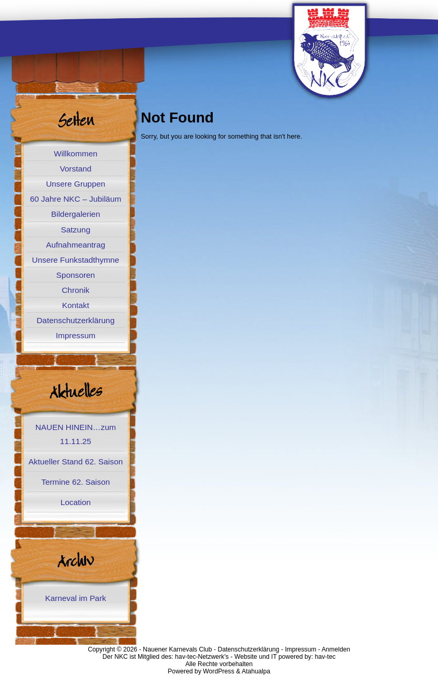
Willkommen (76, 153)
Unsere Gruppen (75, 183)
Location (75, 502)
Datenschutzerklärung (75, 320)
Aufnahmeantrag (75, 244)
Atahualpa (255, 671)
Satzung (75, 229)
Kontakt (75, 305)
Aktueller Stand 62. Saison (75, 461)
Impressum (75, 335)
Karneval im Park (75, 598)
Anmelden (336, 649)
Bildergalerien (75, 214)
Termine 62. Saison (75, 481)
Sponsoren (75, 275)
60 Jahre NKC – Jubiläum (75, 198)
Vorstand (76, 168)
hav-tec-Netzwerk (200, 656)
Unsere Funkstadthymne (75, 259)
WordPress (218, 671)
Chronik (76, 290)
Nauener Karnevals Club (177, 649)
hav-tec (325, 656)
